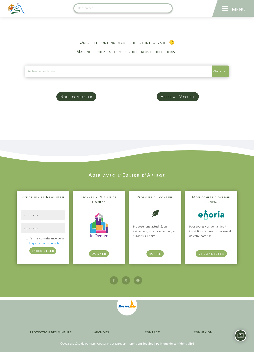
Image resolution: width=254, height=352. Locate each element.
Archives (101, 332)
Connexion (203, 332)
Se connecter (211, 254)
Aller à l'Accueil (178, 96)
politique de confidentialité (43, 243)
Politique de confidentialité (175, 343)
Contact (152, 332)
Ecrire (155, 254)
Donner (99, 254)
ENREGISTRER (42, 251)
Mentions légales (141, 343)
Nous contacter (76, 96)
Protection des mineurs (51, 332)
